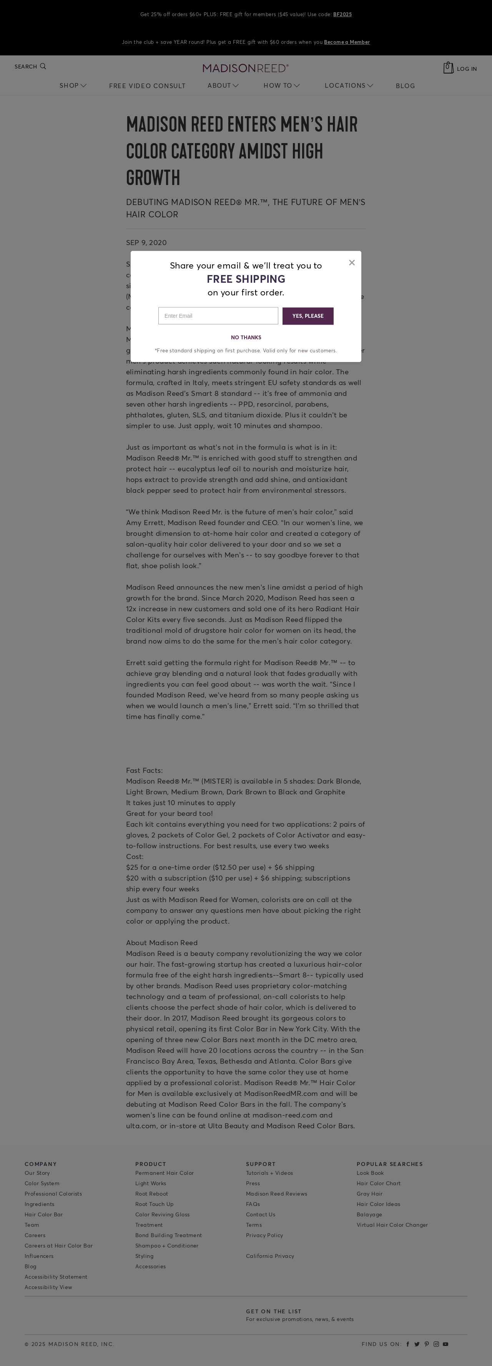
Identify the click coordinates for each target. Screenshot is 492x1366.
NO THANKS (246, 337)
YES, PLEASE (308, 315)
